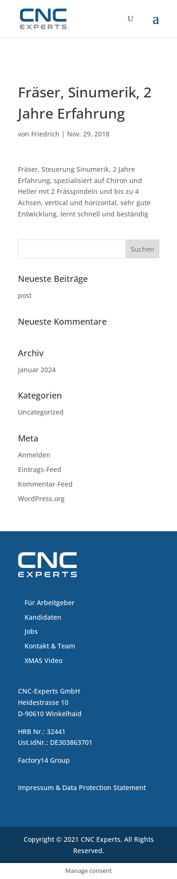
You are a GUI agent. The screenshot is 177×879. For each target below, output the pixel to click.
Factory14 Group (44, 760)
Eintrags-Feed (39, 469)
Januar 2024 (37, 369)
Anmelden (34, 454)
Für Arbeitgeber (50, 602)
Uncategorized (41, 412)
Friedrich (45, 133)
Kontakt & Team (50, 645)
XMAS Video (43, 660)
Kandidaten (43, 617)
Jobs (31, 631)
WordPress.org (41, 498)
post (25, 295)
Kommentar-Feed (45, 483)
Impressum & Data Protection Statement (82, 787)
